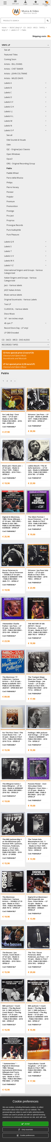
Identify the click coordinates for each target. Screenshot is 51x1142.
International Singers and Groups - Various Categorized (23, 271)
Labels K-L (8, 116)
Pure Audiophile (14, 230)
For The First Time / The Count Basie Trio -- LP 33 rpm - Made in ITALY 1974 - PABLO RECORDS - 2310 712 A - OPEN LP (12, 736)
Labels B (8, 87)
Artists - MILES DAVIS (13, 78)
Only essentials (25, 1130)
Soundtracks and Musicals (14, 358)
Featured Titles (11, 54)
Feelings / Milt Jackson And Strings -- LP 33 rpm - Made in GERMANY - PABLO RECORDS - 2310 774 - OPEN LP (38, 736)
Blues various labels (13, 294)
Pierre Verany (13, 187)
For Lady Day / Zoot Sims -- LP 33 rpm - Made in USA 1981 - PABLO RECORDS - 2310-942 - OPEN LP (12, 418)
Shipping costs (41, 36)
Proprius (10, 220)
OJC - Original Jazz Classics (18, 149)
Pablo (9, 168)
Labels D (8, 97)
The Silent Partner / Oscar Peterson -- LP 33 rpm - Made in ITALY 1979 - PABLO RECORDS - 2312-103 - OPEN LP (38, 521)
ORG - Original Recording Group (21, 163)
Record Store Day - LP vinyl (16, 328)
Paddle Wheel (13, 173)
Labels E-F (8, 102)
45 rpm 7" (8, 323)
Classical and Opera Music (14, 355)
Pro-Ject (10, 215)
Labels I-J (8, 111)
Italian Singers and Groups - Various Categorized (20, 279)
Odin (9, 144)
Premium (11, 201)
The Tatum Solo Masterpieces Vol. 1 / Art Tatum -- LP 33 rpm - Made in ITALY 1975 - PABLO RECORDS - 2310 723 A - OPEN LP (38, 844)
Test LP (7, 304)
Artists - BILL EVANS (13, 64)
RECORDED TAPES (10, 344)
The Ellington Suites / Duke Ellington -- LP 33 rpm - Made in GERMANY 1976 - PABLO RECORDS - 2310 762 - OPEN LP (12, 788)
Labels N (8, 125)
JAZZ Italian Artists (12, 290)
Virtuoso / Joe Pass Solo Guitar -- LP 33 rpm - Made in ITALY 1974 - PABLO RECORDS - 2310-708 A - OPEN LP (38, 574)
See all (7, 50)
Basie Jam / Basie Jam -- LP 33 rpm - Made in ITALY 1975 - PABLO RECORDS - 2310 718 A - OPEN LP (12, 470)
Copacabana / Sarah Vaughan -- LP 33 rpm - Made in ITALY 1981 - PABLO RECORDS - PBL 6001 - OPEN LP (37, 1067)
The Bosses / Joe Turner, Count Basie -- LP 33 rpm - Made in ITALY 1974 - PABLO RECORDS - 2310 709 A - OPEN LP (12, 957)
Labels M (8, 121)
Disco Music (9, 313)
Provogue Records (15, 225)
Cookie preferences (25, 1135)
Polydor (10, 196)
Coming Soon (10, 59)
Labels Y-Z (8, 265)
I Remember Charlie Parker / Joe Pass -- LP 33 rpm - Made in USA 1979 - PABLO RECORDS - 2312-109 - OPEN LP (12, 628)
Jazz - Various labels (13, 285)
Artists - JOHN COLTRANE (15, 73)
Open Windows (13, 154)
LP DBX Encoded (11, 332)
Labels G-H (9, 106)
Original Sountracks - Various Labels (20, 299)
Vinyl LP (5, 30)
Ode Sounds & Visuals (16, 140)
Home (4, 27)
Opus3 (9, 159)
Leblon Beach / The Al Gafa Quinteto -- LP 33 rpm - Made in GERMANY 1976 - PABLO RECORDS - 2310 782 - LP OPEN (38, 470)
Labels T (8, 251)
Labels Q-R (9, 241)
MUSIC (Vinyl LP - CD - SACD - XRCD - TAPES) (27, 27)
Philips (9, 182)
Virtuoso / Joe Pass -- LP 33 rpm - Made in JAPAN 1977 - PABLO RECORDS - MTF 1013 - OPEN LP (38, 417)
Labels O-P (15, 30)
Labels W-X (9, 260)
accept (25, 1124)
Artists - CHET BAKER (13, 69)
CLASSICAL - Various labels (16, 309)
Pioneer (10, 192)
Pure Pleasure (13, 234)
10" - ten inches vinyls (13, 318)
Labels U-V (9, 256)
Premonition (12, 206)
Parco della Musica (15, 177)
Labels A (8, 83)
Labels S (8, 246)
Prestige (10, 211)
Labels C (8, 92)
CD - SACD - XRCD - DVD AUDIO (16, 340)
